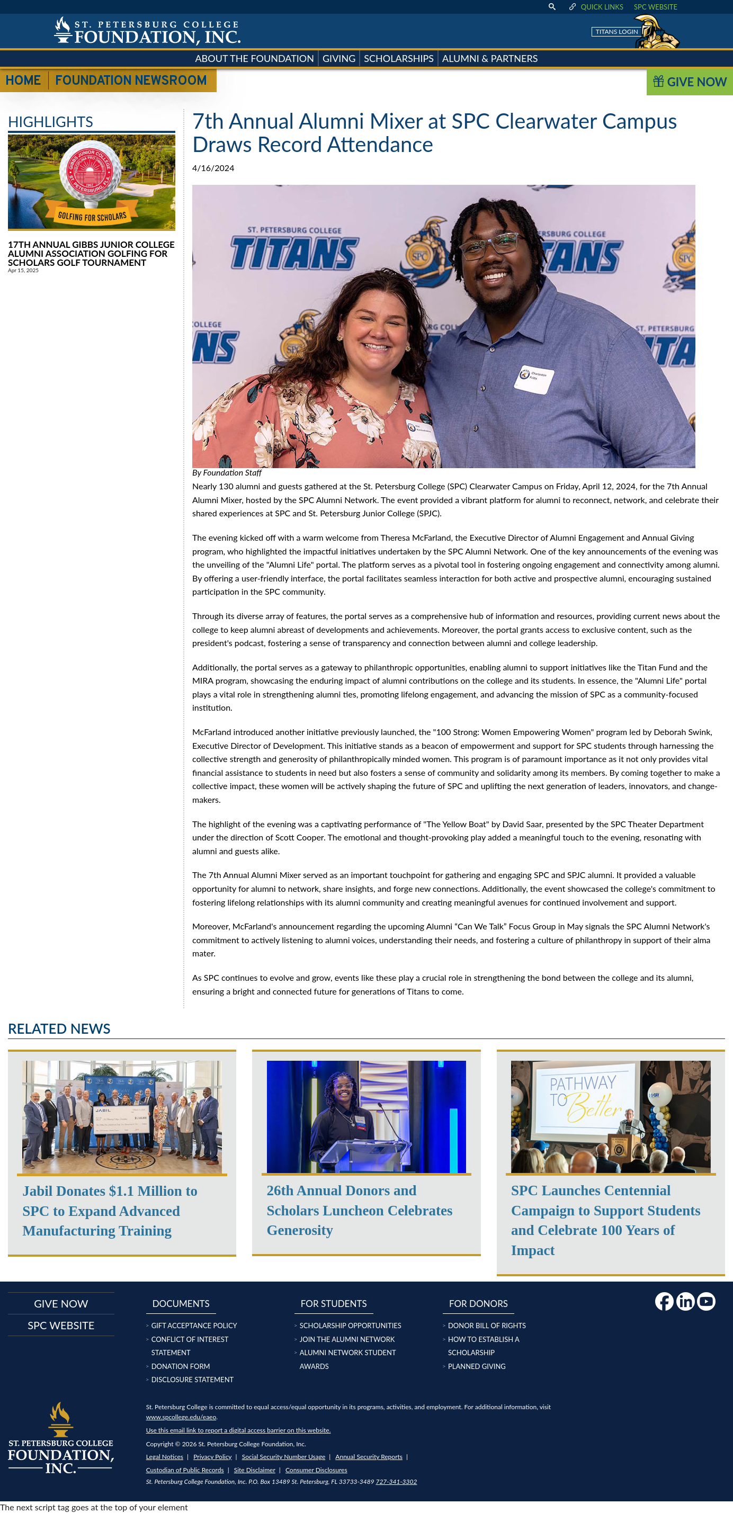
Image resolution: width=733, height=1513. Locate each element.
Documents (181, 1303)
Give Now (689, 82)
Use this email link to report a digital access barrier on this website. (238, 1430)
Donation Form (180, 1366)
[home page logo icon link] (147, 31)
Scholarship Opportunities (350, 1325)
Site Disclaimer (254, 1470)
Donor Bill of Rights (487, 1325)
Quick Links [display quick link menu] (595, 7)
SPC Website (655, 7)
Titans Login (617, 31)
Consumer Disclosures (316, 1470)
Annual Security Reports (369, 1457)
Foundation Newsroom (131, 81)
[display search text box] (552, 7)
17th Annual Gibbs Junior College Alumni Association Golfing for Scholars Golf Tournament (91, 253)
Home (23, 81)
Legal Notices (164, 1457)
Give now (61, 1303)
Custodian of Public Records (185, 1470)
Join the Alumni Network (347, 1339)
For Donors (478, 1303)
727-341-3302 (396, 1481)
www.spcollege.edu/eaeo (181, 1417)
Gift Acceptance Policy (194, 1325)
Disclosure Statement (192, 1379)
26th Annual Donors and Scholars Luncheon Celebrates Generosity (360, 1211)
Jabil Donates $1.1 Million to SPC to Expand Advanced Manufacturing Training (110, 1211)
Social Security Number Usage (284, 1457)
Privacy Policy (212, 1457)
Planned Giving (477, 1366)
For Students (334, 1303)
